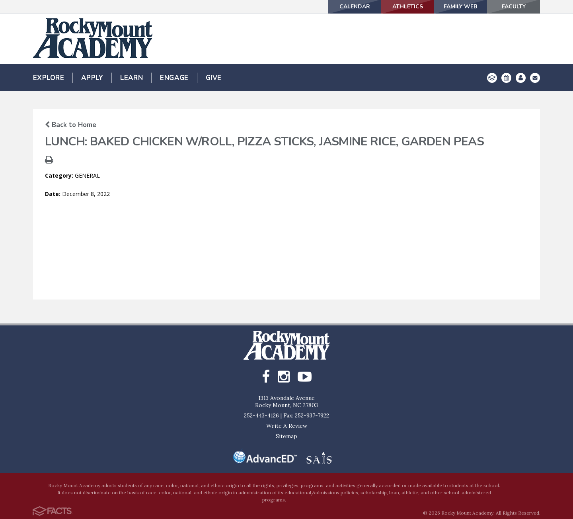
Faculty (514, 6)
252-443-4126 (261, 415)
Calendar (354, 6)
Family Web (460, 6)
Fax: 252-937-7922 (306, 415)
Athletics (407, 6)
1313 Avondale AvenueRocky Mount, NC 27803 (286, 401)
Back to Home (70, 124)
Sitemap (286, 436)
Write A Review (286, 425)
